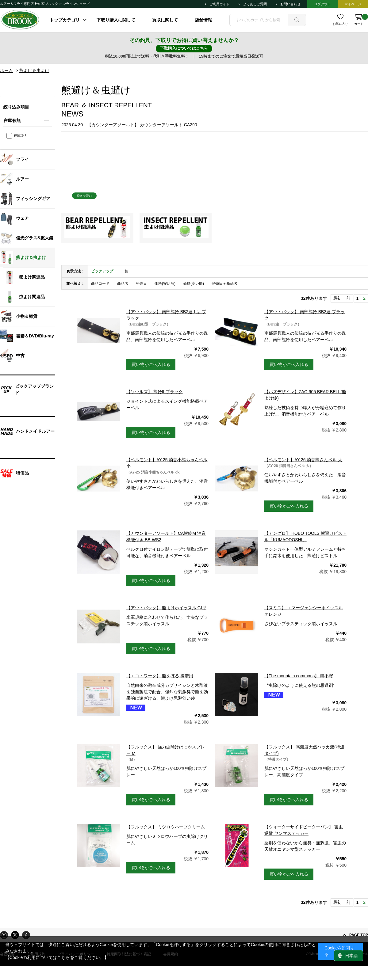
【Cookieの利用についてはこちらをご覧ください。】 (57, 957)
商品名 (122, 283)
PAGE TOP (358, 935)
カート (361, 19)
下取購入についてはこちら (184, 48)
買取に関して (165, 19)
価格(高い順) (193, 283)
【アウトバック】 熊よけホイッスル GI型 (166, 607)
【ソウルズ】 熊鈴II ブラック (154, 391)
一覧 (124, 271)
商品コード (100, 283)
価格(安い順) (165, 283)
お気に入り (340, 23)
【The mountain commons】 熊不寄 (298, 675)
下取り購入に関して (116, 19)
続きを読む (84, 195)
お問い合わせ (290, 4)
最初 (337, 298)
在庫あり (20, 135)
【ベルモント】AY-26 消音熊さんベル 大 (303, 459)
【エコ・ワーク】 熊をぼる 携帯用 (159, 675)
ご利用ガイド (219, 4)
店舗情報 (203, 19)
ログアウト (322, 4)
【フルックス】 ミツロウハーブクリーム (165, 826)
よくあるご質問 (255, 4)
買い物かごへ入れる (151, 364)
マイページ (352, 4)
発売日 (141, 283)
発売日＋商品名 (224, 283)
